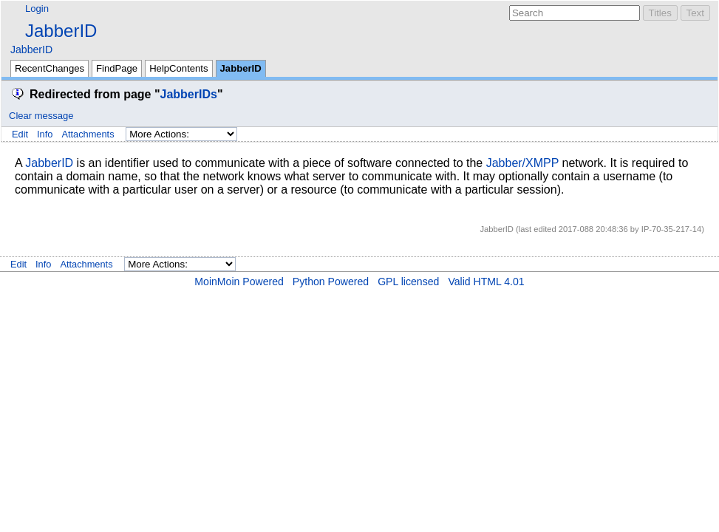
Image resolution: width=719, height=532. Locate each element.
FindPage (116, 68)
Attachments (87, 134)
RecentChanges (49, 68)
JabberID (61, 31)
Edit (20, 134)
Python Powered (331, 281)
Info (44, 134)
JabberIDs (188, 94)
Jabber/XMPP (522, 163)
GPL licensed (408, 281)
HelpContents (178, 68)
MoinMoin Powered (239, 281)
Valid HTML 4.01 (486, 281)
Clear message (41, 115)
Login (37, 8)
